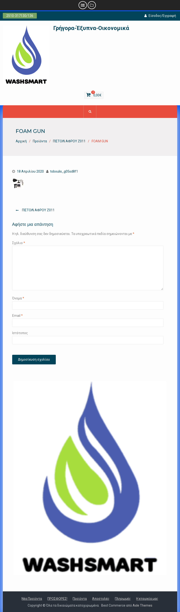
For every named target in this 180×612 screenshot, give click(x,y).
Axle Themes (142, 605)
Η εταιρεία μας (147, 599)
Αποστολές (100, 599)
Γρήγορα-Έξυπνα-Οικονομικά (91, 28)
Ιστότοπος (20, 333)
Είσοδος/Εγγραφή (160, 16)
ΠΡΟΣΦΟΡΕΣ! (57, 599)
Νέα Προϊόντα (32, 599)
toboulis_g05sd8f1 (64, 171)
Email (17, 315)
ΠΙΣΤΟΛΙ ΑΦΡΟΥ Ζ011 (38, 210)
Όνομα (18, 298)
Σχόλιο (18, 243)
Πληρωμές (123, 599)
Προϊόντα (80, 599)
